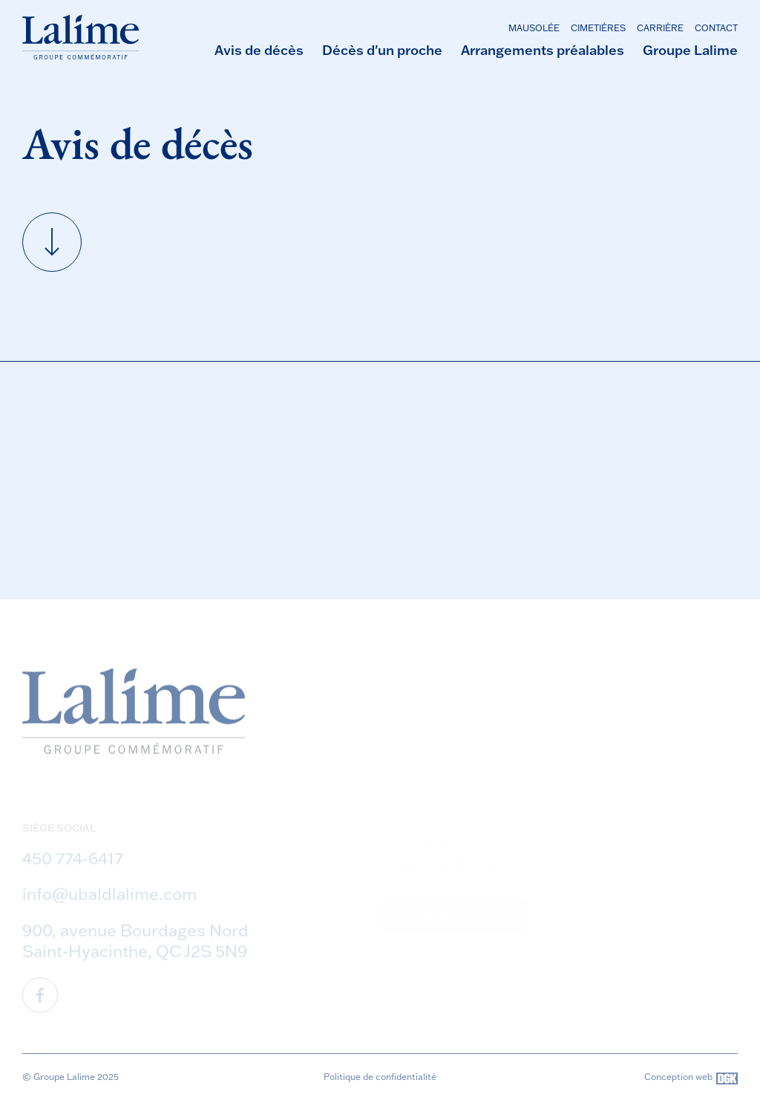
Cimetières (598, 27)
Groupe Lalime (690, 50)
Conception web (691, 1078)
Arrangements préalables (542, 50)
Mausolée (534, 27)
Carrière (660, 27)
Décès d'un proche (382, 50)
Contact (716, 27)
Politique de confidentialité (380, 1076)
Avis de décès (259, 50)
